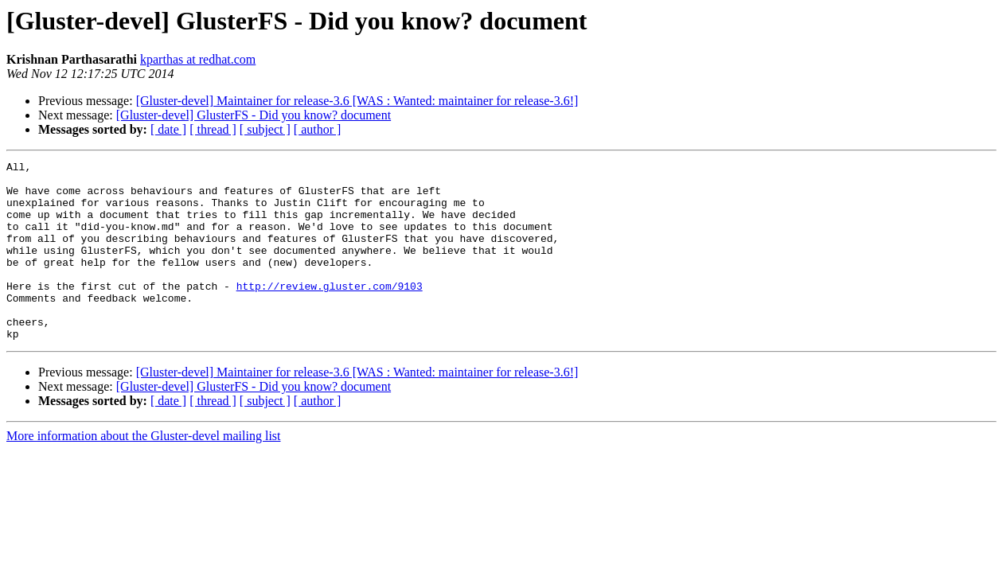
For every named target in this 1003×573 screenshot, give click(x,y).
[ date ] (168, 129)
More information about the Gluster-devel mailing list (143, 471)
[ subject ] (265, 129)
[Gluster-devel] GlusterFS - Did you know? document (253, 115)
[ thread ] (212, 129)
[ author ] (317, 129)
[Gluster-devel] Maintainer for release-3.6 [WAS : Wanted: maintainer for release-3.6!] (357, 100)
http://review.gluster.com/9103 (329, 312)
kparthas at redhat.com (198, 59)
